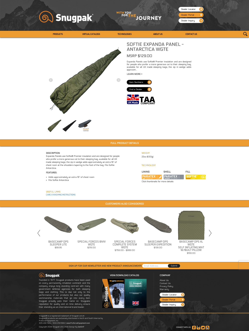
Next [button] (210, 233)
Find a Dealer (140, 89)
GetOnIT (81, 327)
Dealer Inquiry (192, 21)
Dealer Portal (192, 15)
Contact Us (165, 283)
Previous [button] (38, 233)
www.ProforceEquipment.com (78, 323)
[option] (58, 230)
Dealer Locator (192, 9)
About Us (164, 280)
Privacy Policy (166, 286)
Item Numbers (140, 82)
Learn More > (134, 74)
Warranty (164, 289)
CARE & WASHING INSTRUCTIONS (61, 195)
